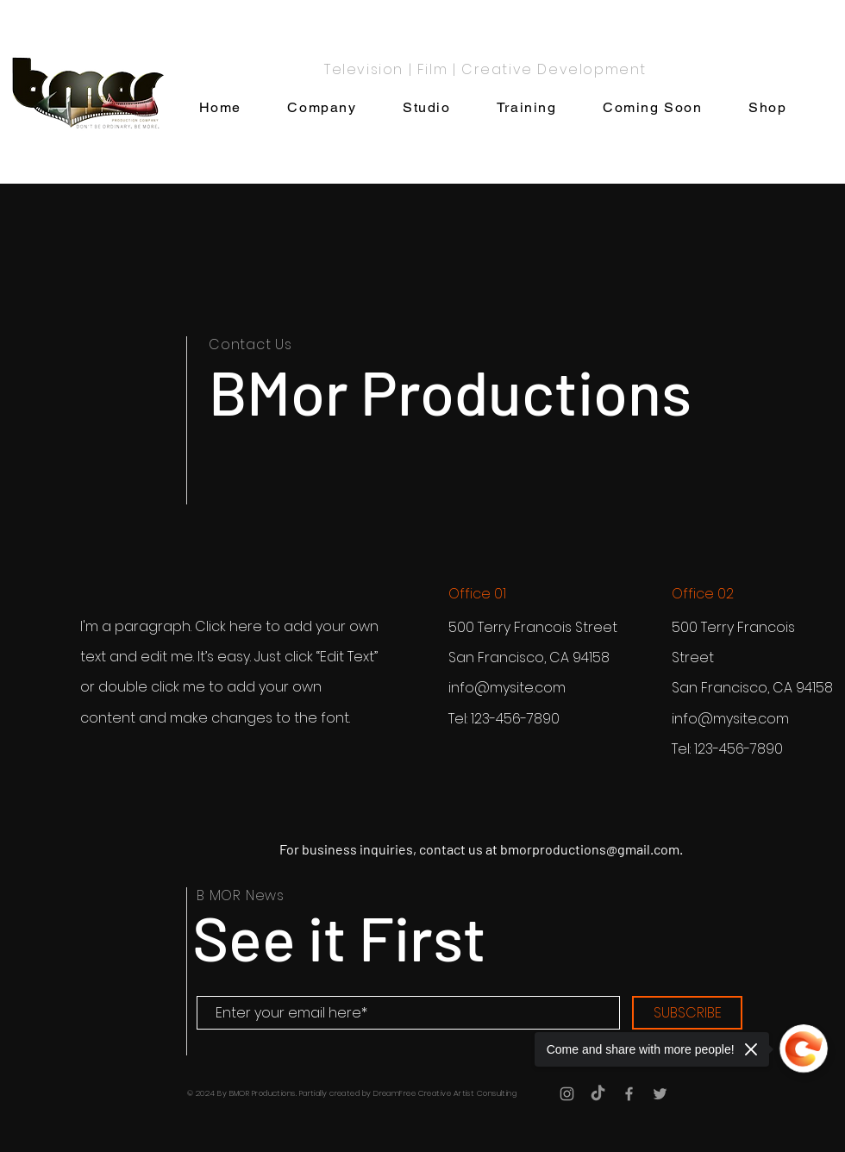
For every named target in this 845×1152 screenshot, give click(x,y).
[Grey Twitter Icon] (660, 1094)
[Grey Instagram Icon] (567, 1094)
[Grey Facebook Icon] (629, 1094)
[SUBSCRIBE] (687, 1013)
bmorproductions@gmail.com (589, 849)
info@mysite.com (507, 688)
